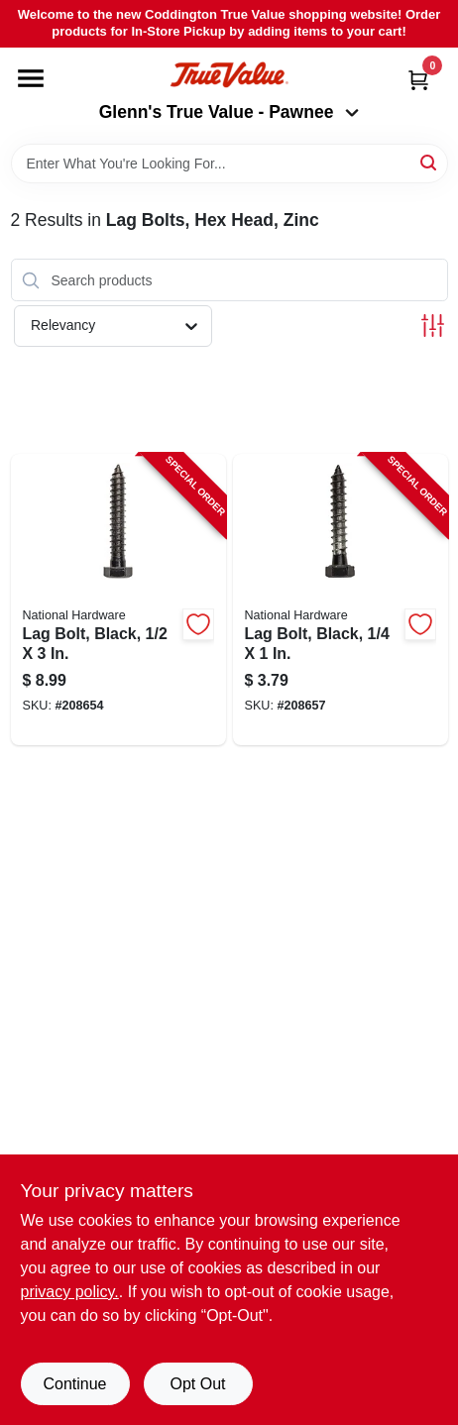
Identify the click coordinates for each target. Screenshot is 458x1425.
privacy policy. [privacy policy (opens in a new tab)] (70, 1291)
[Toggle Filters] (432, 325)
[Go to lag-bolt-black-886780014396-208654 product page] (118, 599)
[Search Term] (229, 163)
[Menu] (31, 78)
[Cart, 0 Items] (418, 79)
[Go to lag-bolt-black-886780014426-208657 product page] (340, 599)
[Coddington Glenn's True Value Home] (229, 74)
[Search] (429, 162)
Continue (74, 1383)
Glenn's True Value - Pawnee (229, 112)
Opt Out (197, 1383)
